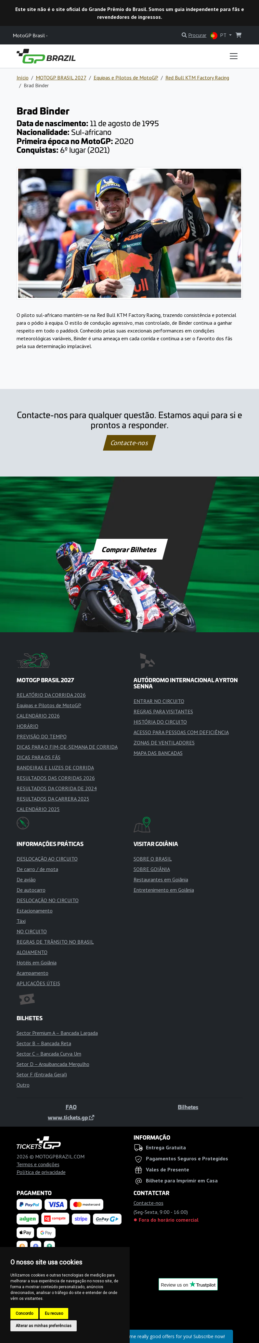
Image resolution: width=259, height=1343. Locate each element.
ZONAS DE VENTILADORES (164, 742)
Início (23, 77)
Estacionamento (35, 910)
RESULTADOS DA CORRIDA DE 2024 (57, 788)
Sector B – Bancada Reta (44, 1043)
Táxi (21, 921)
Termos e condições (38, 1164)
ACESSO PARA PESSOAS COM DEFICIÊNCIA (181, 732)
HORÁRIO (27, 726)
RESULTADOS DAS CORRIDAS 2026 (56, 778)
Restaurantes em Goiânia (161, 879)
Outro (23, 1085)
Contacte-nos (129, 443)
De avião (26, 879)
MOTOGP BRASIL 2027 (61, 77)
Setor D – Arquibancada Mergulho (53, 1064)
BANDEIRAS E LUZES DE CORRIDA (55, 767)
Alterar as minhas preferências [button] (43, 1326)
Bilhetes (188, 1107)
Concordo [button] (24, 1313)
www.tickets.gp (71, 1117)
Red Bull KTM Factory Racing (197, 77)
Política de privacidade (41, 1172)
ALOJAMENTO (32, 952)
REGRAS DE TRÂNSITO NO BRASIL (55, 941)
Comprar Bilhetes (129, 549)
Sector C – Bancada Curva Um (49, 1053)
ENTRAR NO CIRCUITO (159, 701)
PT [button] (218, 35)
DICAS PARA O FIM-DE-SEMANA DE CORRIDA (67, 747)
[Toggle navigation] (234, 56)
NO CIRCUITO (32, 931)
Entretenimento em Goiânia (164, 890)
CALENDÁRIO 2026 (38, 715)
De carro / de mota (37, 869)
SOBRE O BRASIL (153, 858)
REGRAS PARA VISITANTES (163, 711)
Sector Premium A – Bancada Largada (57, 1033)
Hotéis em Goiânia (37, 962)
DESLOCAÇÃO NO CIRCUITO (48, 900)
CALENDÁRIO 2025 (38, 809)
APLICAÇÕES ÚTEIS (38, 983)
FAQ (71, 1107)
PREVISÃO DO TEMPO (42, 736)
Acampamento (32, 973)
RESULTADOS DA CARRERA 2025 (53, 798)
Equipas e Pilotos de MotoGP (126, 77)
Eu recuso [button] (54, 1313)
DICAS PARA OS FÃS (38, 757)
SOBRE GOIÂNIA (152, 869)
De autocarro (31, 890)
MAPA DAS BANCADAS (158, 753)
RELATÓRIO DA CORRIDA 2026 (51, 695)
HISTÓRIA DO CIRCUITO (160, 722)
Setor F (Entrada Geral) (42, 1074)
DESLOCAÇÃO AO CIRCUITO (47, 858)
